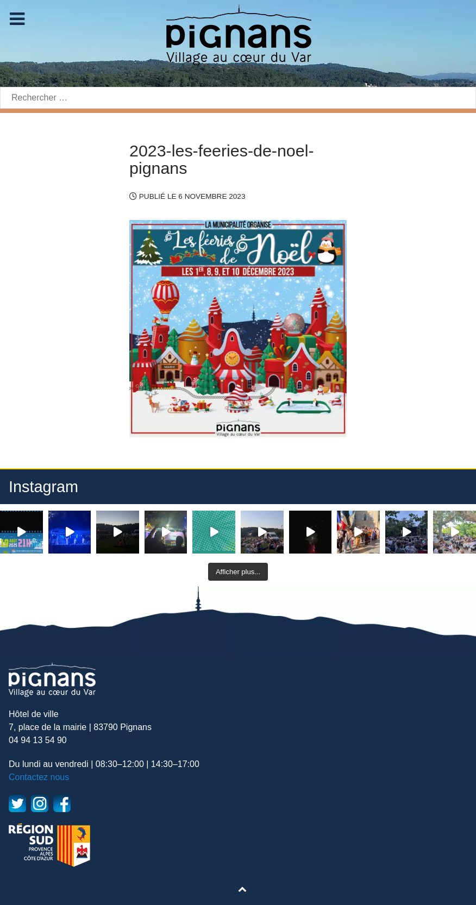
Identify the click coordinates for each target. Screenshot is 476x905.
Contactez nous (39, 777)
